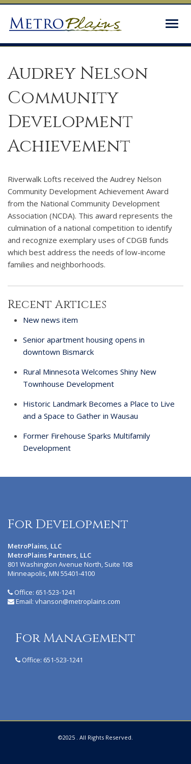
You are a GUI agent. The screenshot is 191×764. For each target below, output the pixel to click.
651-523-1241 (55, 592)
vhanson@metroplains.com (77, 601)
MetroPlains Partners (65, 24)
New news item (50, 320)
